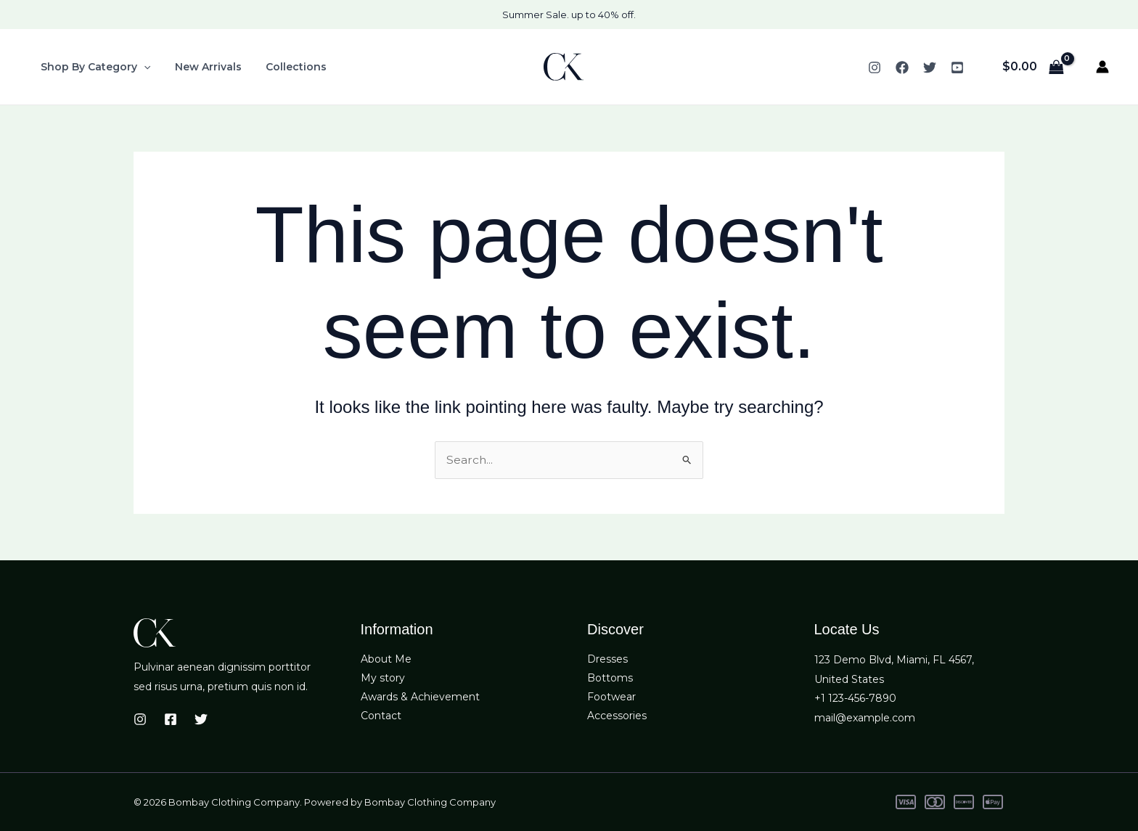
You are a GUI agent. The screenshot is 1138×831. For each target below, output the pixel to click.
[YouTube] (957, 67)
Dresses (607, 660)
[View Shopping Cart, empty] (1033, 66)
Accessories (617, 717)
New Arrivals (202, 66)
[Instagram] (874, 67)
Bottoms (610, 679)
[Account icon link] (1102, 66)
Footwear (611, 698)
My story (383, 679)
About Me (386, 660)
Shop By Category (94, 67)
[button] (142, 67)
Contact (381, 717)
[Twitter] (929, 67)
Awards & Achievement (420, 698)
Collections (286, 66)
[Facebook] (902, 67)
